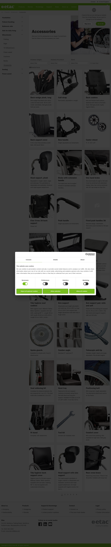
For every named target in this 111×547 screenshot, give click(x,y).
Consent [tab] (28, 259)
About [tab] (82, 259)
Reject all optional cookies (29, 291)
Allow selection (55, 291)
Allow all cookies (81, 291)
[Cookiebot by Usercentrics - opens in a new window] (87, 254)
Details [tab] (55, 259)
